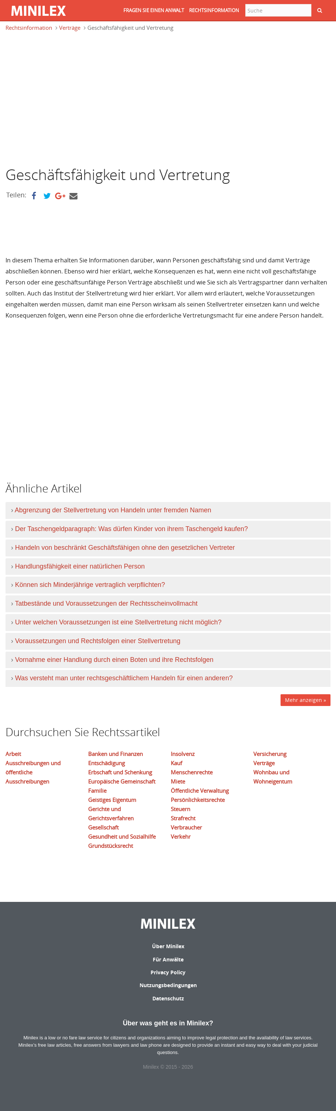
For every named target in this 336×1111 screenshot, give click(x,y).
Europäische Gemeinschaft (121, 781)
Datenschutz (168, 998)
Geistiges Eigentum (112, 799)
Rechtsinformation (29, 27)
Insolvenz (183, 753)
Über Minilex (168, 946)
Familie (97, 790)
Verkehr (181, 836)
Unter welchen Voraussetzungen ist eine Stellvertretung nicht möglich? (118, 622)
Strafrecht (183, 818)
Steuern (180, 809)
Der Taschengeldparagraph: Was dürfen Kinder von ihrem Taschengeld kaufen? (131, 529)
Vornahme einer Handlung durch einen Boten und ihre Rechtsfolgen (114, 659)
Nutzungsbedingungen (168, 985)
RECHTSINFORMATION (214, 10)
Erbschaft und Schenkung (120, 772)
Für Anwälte (168, 959)
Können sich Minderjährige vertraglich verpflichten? (90, 584)
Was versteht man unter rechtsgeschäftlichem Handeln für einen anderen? (124, 678)
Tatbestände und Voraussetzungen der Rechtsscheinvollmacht (106, 603)
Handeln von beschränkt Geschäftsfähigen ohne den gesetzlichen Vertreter (125, 547)
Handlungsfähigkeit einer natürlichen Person (80, 566)
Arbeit (13, 753)
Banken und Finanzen (115, 753)
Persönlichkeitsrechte (198, 799)
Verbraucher (186, 827)
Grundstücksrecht (110, 845)
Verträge (69, 27)
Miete (178, 781)
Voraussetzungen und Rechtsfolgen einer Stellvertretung (97, 641)
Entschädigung (106, 763)
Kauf (176, 763)
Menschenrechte (192, 772)
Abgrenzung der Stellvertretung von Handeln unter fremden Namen (113, 510)
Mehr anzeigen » (305, 699)
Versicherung (269, 753)
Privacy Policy (168, 972)
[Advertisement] (67, 98)
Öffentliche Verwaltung (200, 790)
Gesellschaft (103, 827)
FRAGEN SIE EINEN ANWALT (153, 10)
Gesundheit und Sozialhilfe (122, 836)
